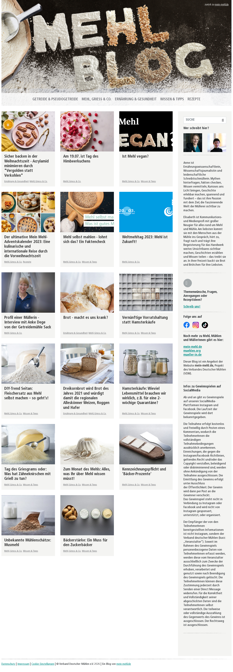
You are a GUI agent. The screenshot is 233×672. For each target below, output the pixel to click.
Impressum (23, 664)
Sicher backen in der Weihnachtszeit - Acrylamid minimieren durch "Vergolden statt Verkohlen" (26, 166)
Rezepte (194, 99)
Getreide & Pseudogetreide (55, 99)
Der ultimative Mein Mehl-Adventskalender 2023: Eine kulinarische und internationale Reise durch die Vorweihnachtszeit (27, 246)
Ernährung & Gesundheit (136, 99)
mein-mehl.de (222, 4)
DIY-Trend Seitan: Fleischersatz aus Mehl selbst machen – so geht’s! (26, 393)
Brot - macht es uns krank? (85, 318)
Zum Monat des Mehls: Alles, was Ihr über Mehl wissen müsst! (86, 474)
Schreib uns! (191, 307)
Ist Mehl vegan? (135, 157)
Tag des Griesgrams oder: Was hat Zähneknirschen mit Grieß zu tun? (27, 474)
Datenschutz (8, 664)
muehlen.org (192, 351)
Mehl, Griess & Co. (96, 99)
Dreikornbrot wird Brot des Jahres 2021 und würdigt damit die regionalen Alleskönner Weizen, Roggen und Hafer (86, 398)
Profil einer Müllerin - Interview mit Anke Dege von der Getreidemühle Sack (27, 322)
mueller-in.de (192, 355)
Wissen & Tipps (172, 99)
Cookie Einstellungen (42, 664)
